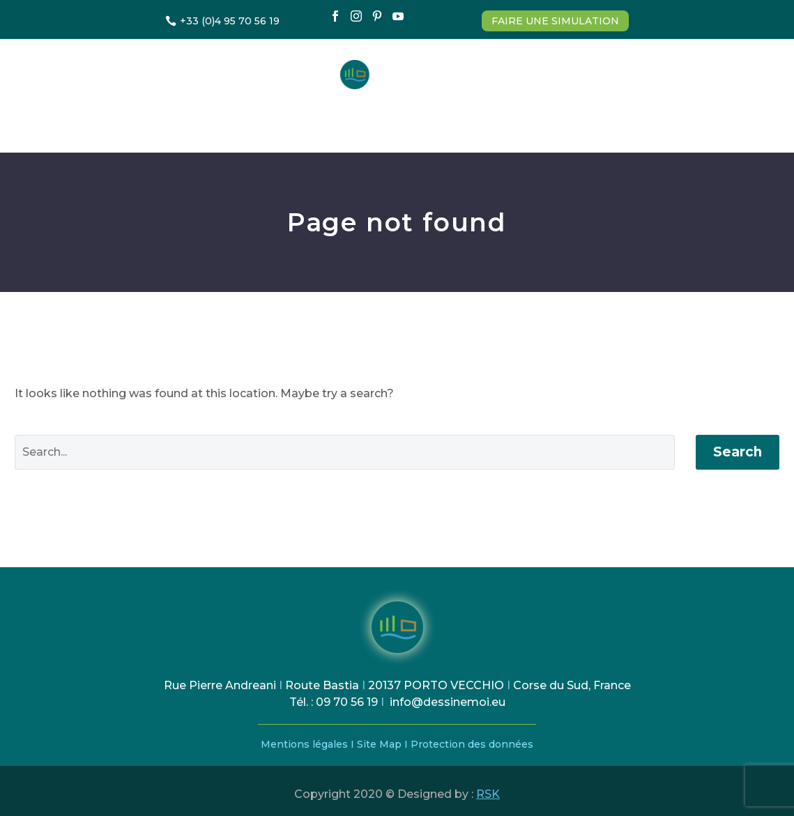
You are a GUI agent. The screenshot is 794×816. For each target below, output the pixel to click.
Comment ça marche (392, 120)
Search (737, 452)
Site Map (380, 744)
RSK (488, 794)
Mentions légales (304, 744)
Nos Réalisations (531, 120)
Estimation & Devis (250, 120)
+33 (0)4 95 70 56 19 (230, 21)
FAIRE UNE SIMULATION (555, 21)
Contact (636, 120)
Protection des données (472, 744)
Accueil (146, 120)
